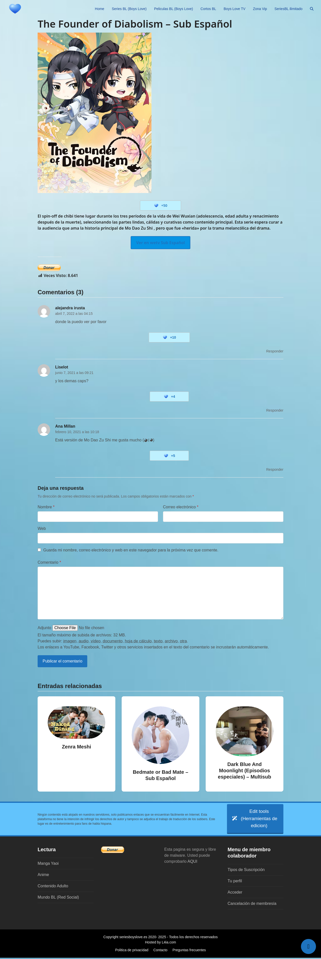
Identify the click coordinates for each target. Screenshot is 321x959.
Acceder (235, 893)
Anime (43, 876)
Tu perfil (235, 882)
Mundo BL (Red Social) (58, 898)
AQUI (192, 862)
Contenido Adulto (53, 887)
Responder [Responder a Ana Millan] (275, 469)
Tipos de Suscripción (246, 871)
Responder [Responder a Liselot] (275, 410)
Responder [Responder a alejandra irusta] (275, 351)
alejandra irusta (70, 308)
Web (42, 528)
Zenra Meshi (76, 746)
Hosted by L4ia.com (160, 943)
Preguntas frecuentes (189, 951)
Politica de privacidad (131, 951)
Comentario (49, 562)
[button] (311, 9)
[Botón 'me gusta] (156, 205)
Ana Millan (65, 426)
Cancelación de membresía (252, 905)
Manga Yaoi (48, 864)
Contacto (160, 951)
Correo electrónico (180, 507)
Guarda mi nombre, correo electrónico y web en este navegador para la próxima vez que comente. (130, 550)
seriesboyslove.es (133, 938)
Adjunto (44, 628)
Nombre (46, 507)
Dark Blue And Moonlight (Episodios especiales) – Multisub (244, 770)
